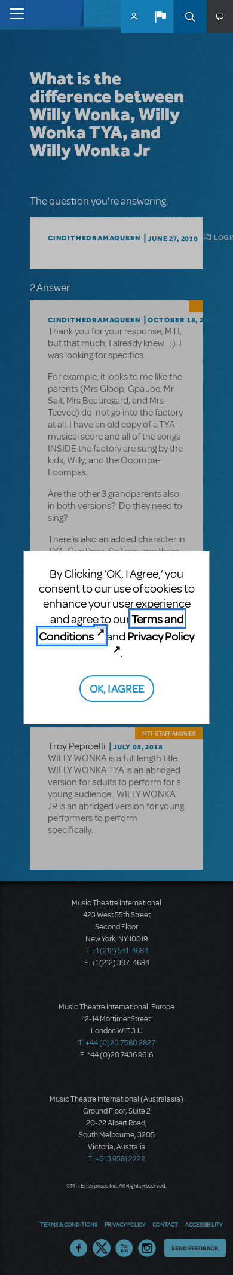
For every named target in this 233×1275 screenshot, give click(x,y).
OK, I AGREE (117, 688)
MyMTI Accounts (134, 16)
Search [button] (190, 16)
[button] (160, 16)
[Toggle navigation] (13, 13)
